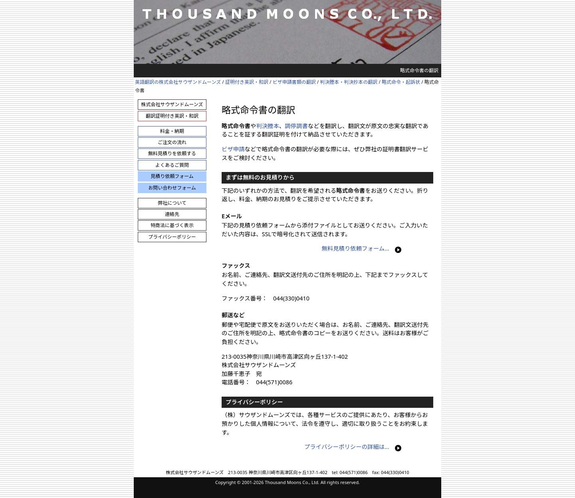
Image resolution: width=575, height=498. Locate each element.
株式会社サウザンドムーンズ (172, 104)
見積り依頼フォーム (172, 176)
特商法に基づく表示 (172, 225)
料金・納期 (172, 131)
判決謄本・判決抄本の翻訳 (348, 82)
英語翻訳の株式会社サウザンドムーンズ (178, 82)
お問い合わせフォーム (172, 187)
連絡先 (172, 214)
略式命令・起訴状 (401, 82)
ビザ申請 (233, 149)
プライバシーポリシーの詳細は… (346, 447)
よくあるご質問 (172, 165)
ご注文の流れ (172, 142)
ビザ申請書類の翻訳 (294, 82)
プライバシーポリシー (172, 236)
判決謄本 (267, 126)
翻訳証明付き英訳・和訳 (172, 116)
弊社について (172, 203)
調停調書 (296, 126)
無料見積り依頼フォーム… (355, 248)
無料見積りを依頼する (172, 153)
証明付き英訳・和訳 (246, 82)
